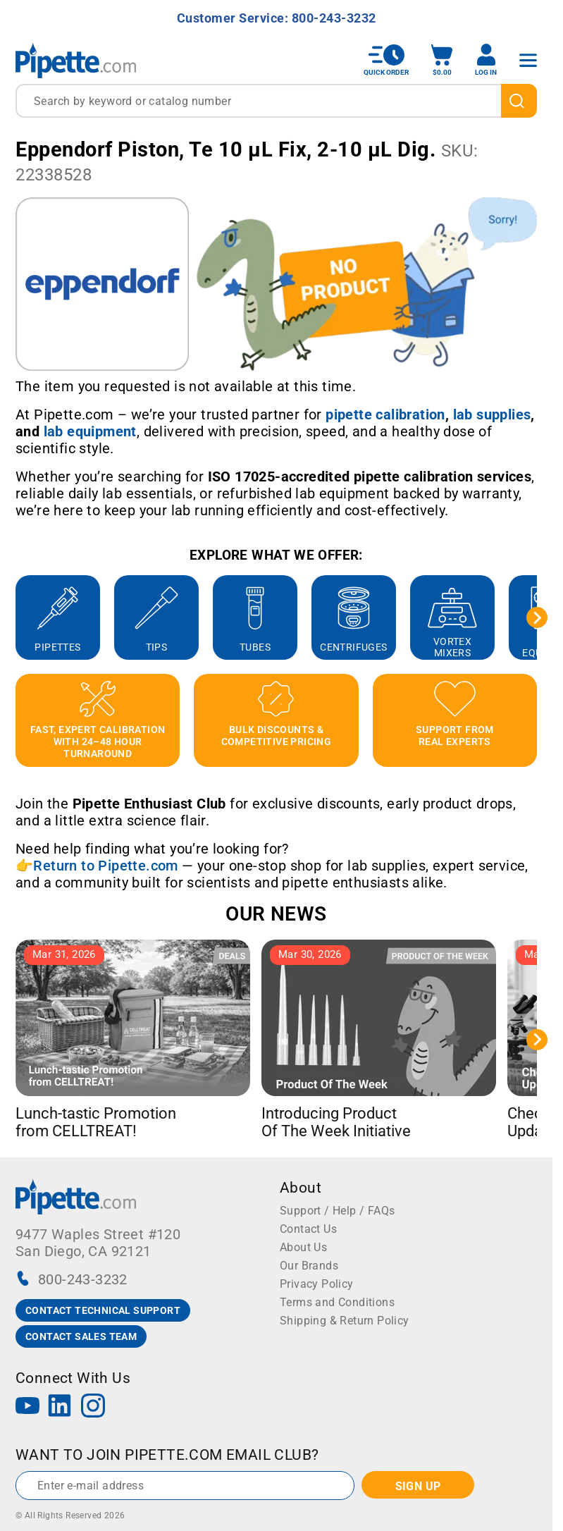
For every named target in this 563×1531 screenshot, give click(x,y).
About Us (303, 1247)
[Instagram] (93, 1407)
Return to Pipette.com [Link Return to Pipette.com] (105, 865)
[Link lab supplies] (492, 414)
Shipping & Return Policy (344, 1320)
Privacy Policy (317, 1284)
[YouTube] (27, 1407)
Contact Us (308, 1229)
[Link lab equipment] (90, 431)
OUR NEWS (275, 914)
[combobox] (276, 101)
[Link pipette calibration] (385, 414)
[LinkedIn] (60, 1407)
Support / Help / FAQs (337, 1210)
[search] (519, 101)
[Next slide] (536, 617)
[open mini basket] (441, 60)
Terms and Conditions (337, 1302)
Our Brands (309, 1265)
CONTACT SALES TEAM (81, 1336)
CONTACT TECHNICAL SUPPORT (102, 1310)
